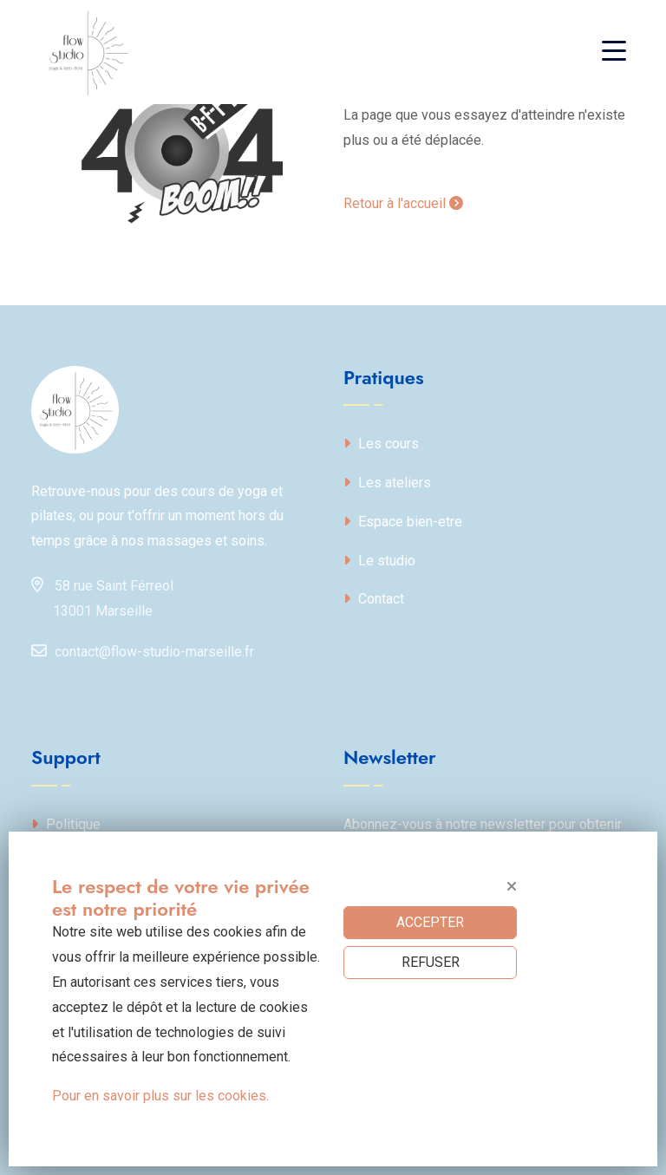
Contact (373, 599)
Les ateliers (387, 482)
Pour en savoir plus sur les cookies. (160, 1095)
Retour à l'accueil (403, 203)
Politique (66, 824)
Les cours (381, 443)
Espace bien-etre (402, 521)
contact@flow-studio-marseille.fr (142, 650)
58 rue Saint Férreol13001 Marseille (102, 595)
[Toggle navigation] (618, 52)
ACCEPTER (430, 922)
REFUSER (431, 962)
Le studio (379, 560)
